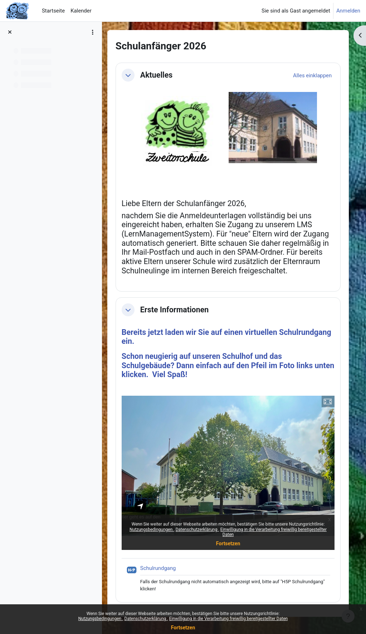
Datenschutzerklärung (146, 618)
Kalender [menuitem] (81, 11)
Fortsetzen (183, 627)
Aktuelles (157, 74)
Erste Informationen (175, 309)
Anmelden (348, 11)
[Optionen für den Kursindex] (92, 32)
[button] (128, 75)
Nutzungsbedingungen (100, 618)
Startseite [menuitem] (53, 11)
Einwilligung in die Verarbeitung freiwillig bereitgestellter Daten (228, 618)
